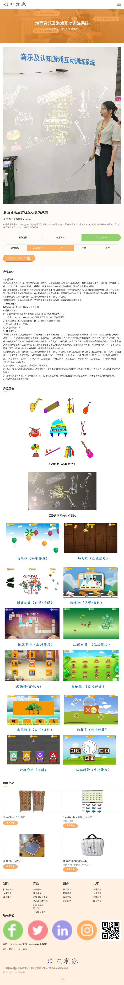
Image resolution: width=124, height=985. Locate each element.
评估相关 (37, 893)
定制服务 (67, 901)
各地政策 (97, 889)
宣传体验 (37, 889)
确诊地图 (97, 897)
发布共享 (97, 901)
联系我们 (7, 897)
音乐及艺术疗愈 (40, 901)
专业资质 (7, 893)
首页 (48, 29)
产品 (56, 29)
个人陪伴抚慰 (39, 912)
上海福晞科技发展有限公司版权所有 (22, 968)
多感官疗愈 (38, 904)
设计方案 (67, 897)
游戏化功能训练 (69, 29)
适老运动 (37, 908)
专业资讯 (97, 893)
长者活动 (67, 889)
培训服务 (67, 893)
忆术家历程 (8, 889)
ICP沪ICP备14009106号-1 (55, 968)
